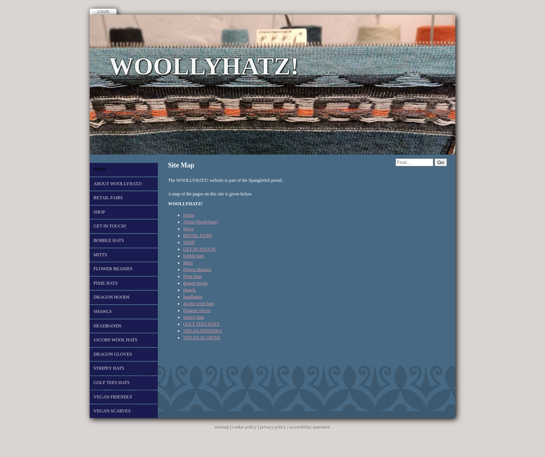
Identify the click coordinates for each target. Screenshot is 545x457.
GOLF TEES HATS (111, 382)
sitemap (222, 427)
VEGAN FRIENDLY (112, 397)
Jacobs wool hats (115, 339)
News (188, 228)
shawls (102, 311)
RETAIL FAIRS (108, 197)
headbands (107, 325)
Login (103, 11)
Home (100, 169)
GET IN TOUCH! (109, 226)
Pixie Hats (105, 283)
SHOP (99, 212)
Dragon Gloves (112, 354)
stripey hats (108, 368)
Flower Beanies (112, 268)
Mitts (100, 254)
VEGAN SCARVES (112, 411)
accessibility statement (309, 427)
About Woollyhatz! (117, 183)
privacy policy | (274, 427)
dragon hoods (111, 297)
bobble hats (108, 240)
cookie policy (244, 427)
